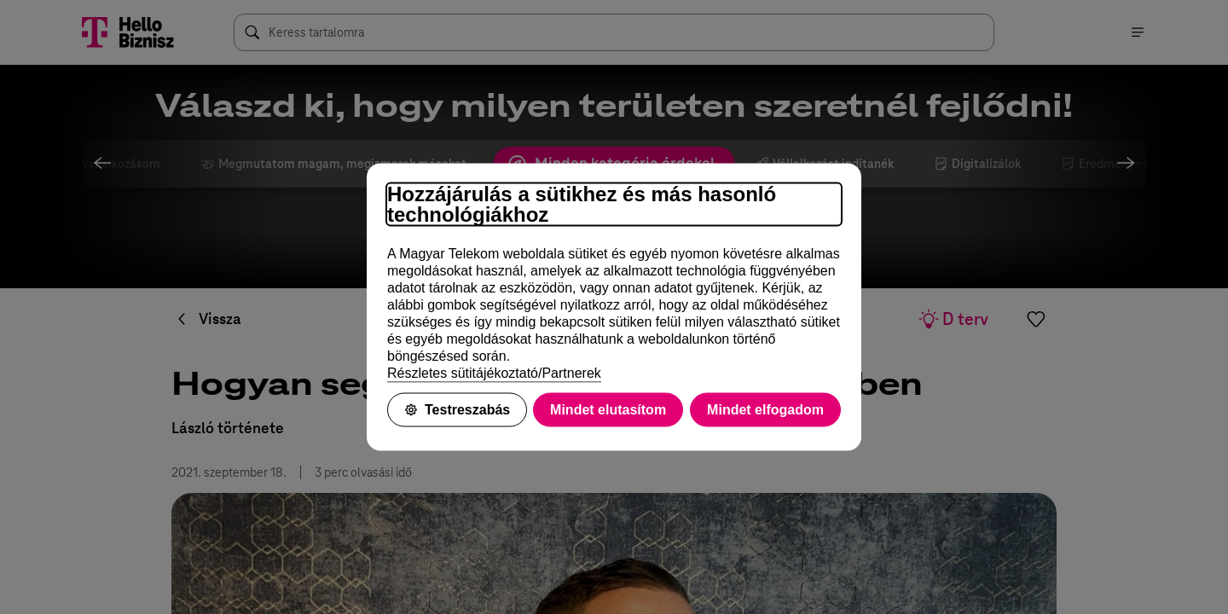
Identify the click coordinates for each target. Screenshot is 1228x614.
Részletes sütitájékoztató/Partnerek (494, 373)
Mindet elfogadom (765, 410)
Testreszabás (457, 410)
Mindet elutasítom (608, 410)
